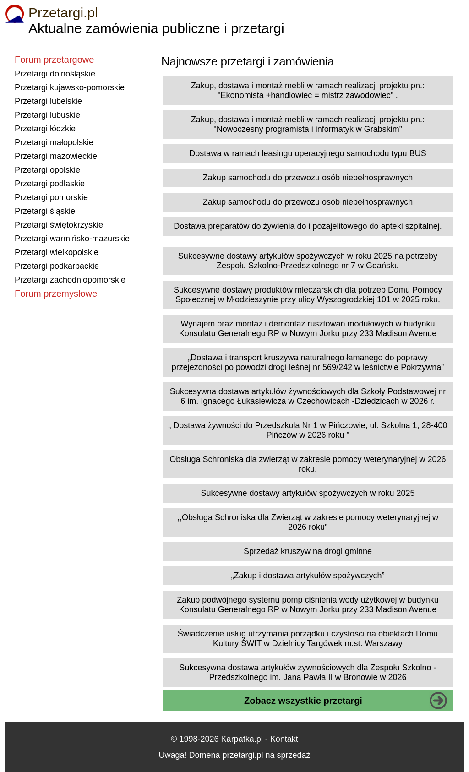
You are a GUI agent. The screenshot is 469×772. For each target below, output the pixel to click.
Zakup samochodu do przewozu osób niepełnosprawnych (308, 177)
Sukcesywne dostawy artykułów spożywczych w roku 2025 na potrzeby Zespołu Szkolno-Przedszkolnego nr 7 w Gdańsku (307, 260)
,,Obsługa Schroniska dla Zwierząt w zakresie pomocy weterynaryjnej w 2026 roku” (307, 522)
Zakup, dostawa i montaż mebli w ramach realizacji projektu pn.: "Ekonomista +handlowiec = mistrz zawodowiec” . (308, 90)
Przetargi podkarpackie (57, 266)
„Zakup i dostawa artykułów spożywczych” (307, 575)
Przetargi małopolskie (54, 142)
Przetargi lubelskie (48, 101)
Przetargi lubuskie (47, 115)
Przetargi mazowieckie (56, 156)
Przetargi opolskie (47, 169)
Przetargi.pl (63, 12)
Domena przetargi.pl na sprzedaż (249, 755)
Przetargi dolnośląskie (55, 73)
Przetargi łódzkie (45, 128)
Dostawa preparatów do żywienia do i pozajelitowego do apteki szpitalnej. (308, 226)
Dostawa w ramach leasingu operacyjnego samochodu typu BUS (307, 153)
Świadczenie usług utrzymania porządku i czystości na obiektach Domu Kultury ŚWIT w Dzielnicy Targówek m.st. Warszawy (308, 638)
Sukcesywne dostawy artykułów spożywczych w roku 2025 (307, 493)
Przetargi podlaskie (50, 183)
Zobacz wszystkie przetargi (303, 701)
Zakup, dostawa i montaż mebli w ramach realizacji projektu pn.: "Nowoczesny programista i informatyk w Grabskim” (308, 124)
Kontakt (284, 739)
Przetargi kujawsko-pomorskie (70, 87)
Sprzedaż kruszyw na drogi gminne (308, 551)
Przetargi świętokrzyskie (59, 224)
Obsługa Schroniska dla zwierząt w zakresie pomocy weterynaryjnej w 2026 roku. (307, 464)
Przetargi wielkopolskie (56, 252)
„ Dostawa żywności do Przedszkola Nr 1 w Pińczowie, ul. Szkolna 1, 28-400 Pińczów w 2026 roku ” (307, 430)
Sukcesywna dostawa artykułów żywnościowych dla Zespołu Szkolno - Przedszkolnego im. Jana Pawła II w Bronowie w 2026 (307, 672)
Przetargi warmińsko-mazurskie (72, 238)
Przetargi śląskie (45, 211)
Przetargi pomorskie (51, 197)
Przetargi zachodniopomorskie (70, 279)
